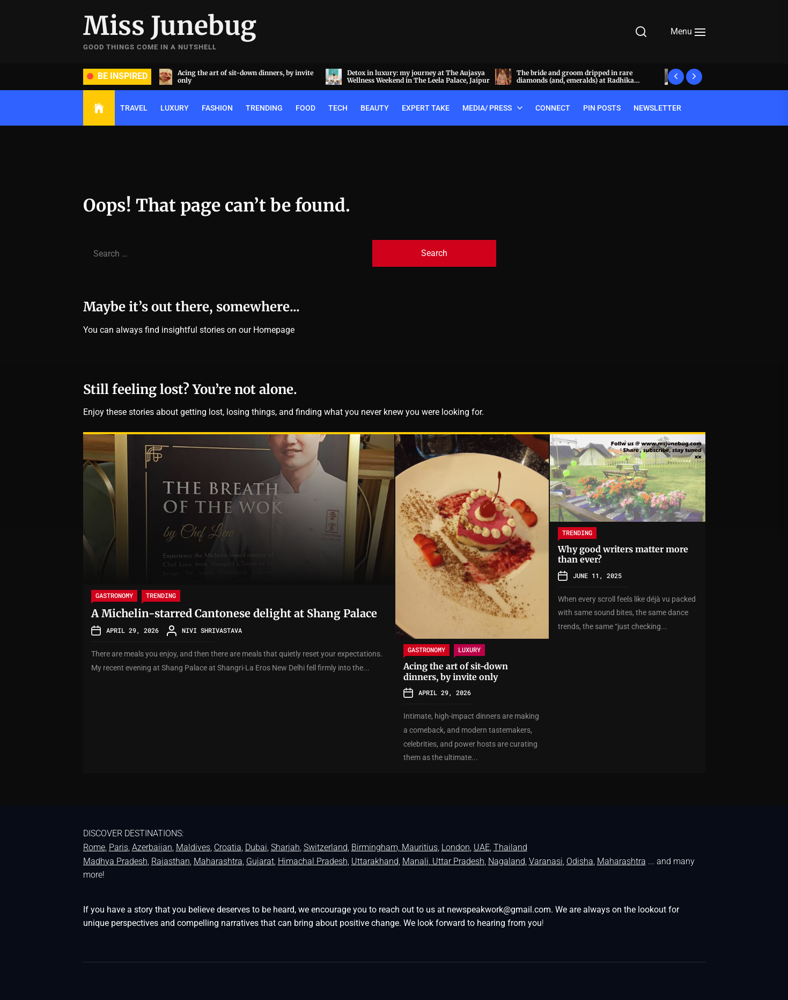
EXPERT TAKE (426, 108)
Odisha (579, 861)
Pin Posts (602, 108)
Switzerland (326, 847)
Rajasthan (170, 861)
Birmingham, (376, 847)
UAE (482, 847)
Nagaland (506, 861)
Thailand (510, 847)
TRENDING (264, 108)
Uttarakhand (375, 861)
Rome (94, 847)
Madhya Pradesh (115, 861)
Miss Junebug (169, 26)
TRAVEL (134, 108)
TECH (338, 108)
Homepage (273, 330)
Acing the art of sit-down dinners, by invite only (248, 76)
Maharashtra (218, 861)
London (455, 847)
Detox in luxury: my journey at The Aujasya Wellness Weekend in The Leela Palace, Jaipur (421, 76)
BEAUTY (374, 108)
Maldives (193, 847)
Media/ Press (487, 108)
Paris (118, 847)
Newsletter (657, 108)
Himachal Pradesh (313, 861)
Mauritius (420, 847)
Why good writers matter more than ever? (623, 554)
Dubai (256, 847)
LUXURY (174, 108)
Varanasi (546, 861)
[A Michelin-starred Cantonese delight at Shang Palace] (238, 509)
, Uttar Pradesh (456, 861)
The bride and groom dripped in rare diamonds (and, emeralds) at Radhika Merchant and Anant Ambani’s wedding (582, 80)
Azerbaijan (152, 847)
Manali (415, 861)
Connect (552, 108)
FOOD (305, 108)
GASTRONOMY (114, 595)
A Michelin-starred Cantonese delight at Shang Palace (234, 613)
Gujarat (260, 861)
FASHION (217, 108)
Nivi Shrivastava (212, 630)
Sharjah (285, 847)
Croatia (227, 847)
